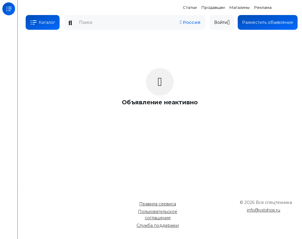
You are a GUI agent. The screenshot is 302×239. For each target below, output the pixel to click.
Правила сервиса (157, 204)
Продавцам (213, 7)
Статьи (190, 7)
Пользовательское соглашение (157, 214)
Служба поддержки (158, 225)
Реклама (263, 7)
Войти (222, 22)
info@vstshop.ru (263, 210)
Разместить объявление (267, 22)
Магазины (239, 7)
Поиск (70, 23)
